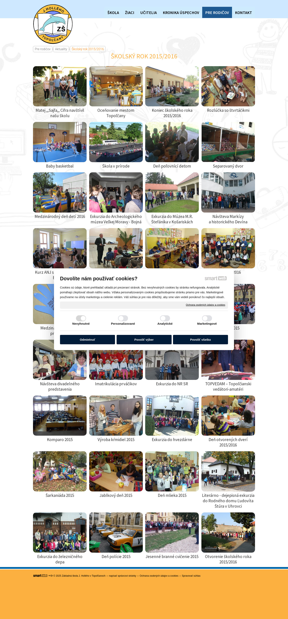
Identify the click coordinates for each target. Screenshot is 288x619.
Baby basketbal (60, 166)
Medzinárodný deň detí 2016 (60, 216)
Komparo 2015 (60, 439)
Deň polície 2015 (116, 556)
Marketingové (207, 323)
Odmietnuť (87, 339)
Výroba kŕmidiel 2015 (116, 439)
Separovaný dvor (228, 166)
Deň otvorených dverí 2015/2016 (228, 442)
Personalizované (123, 323)
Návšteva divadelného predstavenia (60, 386)
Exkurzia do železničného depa (60, 559)
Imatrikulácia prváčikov (116, 383)
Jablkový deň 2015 (116, 495)
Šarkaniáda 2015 (60, 495)
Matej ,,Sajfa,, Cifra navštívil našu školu (60, 113)
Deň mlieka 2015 (172, 495)
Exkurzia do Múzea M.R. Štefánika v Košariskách (172, 219)
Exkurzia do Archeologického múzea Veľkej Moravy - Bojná (116, 219)
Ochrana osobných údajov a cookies (205, 305)
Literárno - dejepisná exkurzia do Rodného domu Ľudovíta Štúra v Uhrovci (228, 501)
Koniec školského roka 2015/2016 (172, 113)
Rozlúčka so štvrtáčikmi (228, 110)
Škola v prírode (116, 166)
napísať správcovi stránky (122, 575)
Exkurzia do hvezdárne (172, 439)
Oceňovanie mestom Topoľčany (116, 113)
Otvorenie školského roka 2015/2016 (228, 559)
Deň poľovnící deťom (172, 166)
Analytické (165, 323)
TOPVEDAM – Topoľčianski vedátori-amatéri (228, 386)
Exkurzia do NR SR (172, 383)
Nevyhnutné (81, 323)
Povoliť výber (144, 339)
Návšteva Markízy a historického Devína (228, 219)
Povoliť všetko (200, 339)
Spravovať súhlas (191, 575)
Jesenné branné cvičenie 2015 (172, 556)
